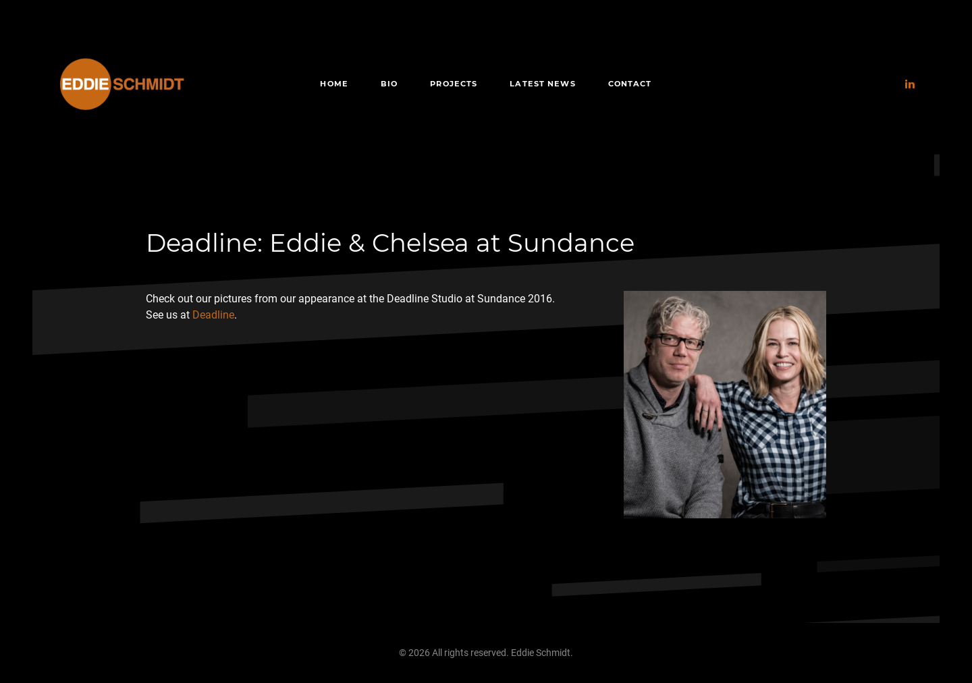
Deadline (213, 314)
